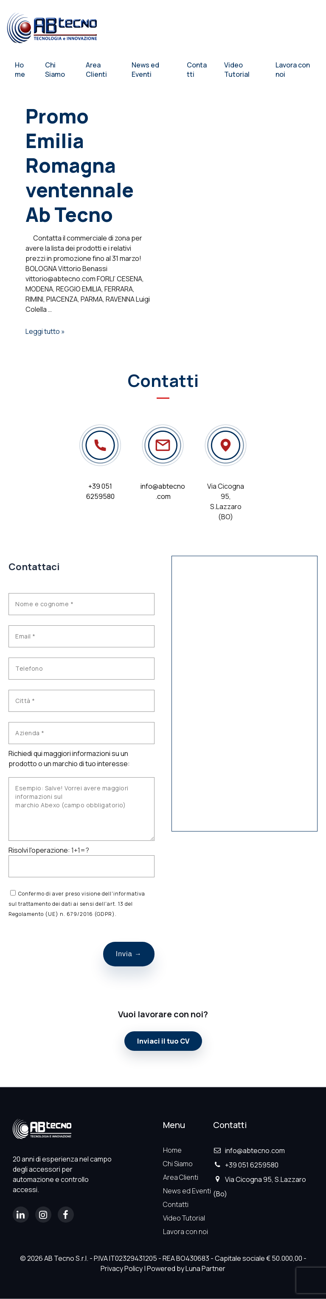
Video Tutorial (237, 69)
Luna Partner (205, 1268)
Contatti (197, 69)
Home (20, 69)
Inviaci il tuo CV (163, 1041)
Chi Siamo (55, 69)
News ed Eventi (145, 69)
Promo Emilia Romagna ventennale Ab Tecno (79, 165)
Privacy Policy (122, 1268)
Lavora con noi (292, 69)
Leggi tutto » (45, 331)
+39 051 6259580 (245, 1165)
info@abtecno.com (249, 1150)
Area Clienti (96, 69)
